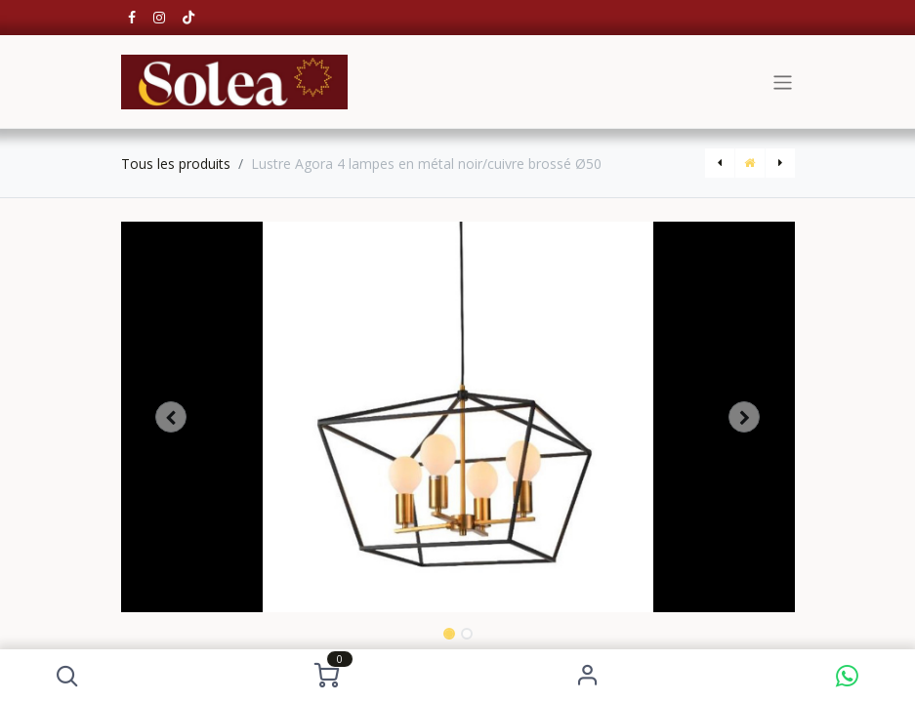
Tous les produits (175, 163)
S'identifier (587, 676)
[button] (68, 676)
